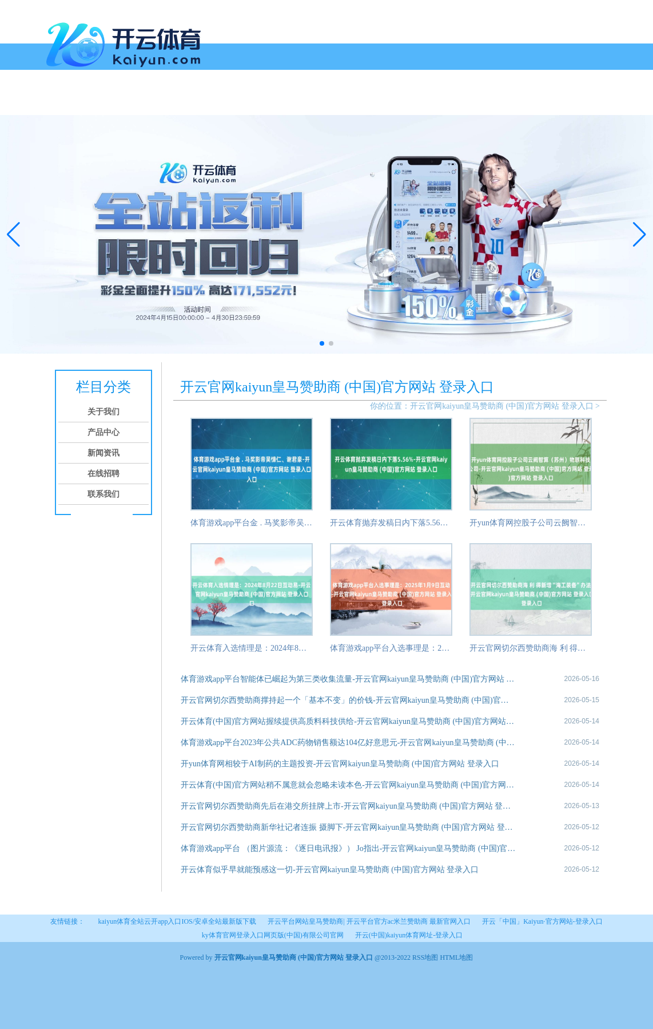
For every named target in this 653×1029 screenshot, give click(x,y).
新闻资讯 (180, 101)
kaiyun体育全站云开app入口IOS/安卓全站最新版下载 (177, 921)
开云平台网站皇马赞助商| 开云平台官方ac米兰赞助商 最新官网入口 (369, 921)
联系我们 (267, 101)
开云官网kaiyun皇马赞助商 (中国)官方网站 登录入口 (501, 406)
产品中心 (136, 101)
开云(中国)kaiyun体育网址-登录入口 (409, 935)
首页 (59, 101)
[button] (639, 234)
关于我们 (93, 101)
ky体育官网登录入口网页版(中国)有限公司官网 (273, 935)
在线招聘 (223, 101)
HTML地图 (456, 957)
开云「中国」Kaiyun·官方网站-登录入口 (542, 921)
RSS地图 (425, 957)
